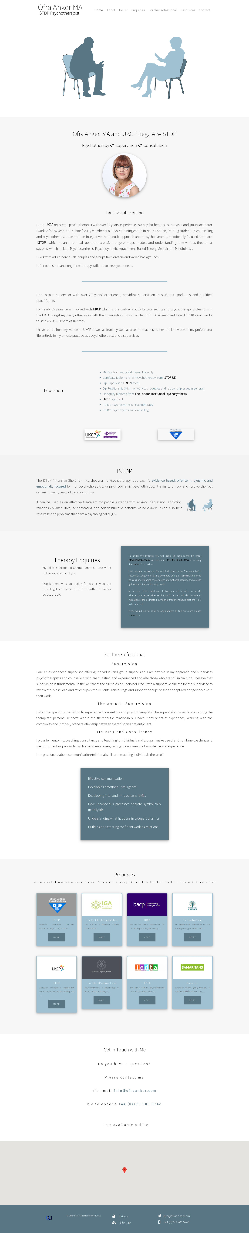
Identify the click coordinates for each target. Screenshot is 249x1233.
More (56, 937)
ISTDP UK (169, 377)
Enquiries (138, 10)
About (111, 10)
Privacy (124, 1216)
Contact (204, 10)
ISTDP (123, 10)
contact (136, 564)
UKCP (49, 224)
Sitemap (125, 1222)
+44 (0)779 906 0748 (177, 560)
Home (98, 10)
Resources (188, 10)
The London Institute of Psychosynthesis (161, 394)
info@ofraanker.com (139, 560)
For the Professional (163, 10)
